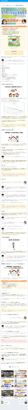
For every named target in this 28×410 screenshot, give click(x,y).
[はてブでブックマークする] (15, 367)
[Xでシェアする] (10, 367)
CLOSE (2, 65)
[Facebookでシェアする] (12, 367)
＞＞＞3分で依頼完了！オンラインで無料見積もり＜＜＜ (14, 46)
